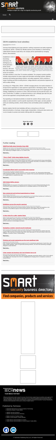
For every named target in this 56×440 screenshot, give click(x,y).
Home (4, 15)
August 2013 (5, 44)
